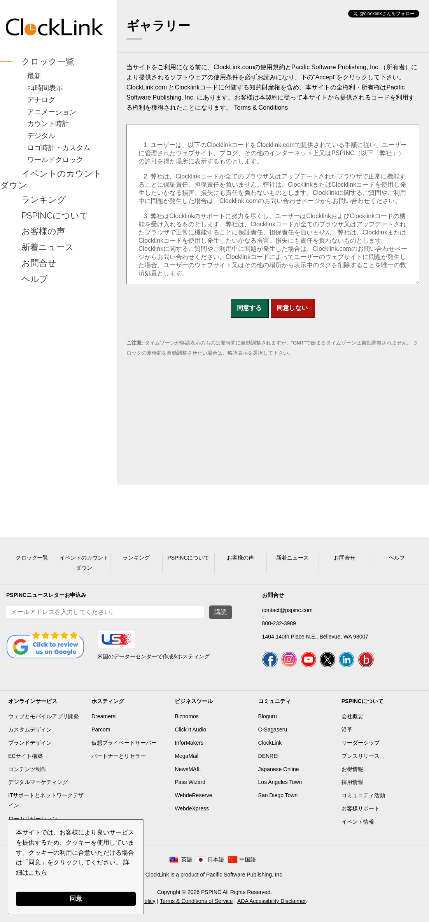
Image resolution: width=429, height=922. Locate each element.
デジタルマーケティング (38, 782)
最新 (34, 76)
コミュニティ (274, 701)
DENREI (268, 756)
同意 (76, 898)
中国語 (248, 859)
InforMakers (189, 743)
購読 (220, 612)
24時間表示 (45, 88)
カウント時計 (48, 123)
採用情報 (352, 782)
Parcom (100, 729)
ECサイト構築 (25, 756)
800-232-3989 (279, 623)
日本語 (216, 859)
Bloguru (267, 716)
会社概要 (352, 716)
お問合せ (38, 263)
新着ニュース (47, 247)
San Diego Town (278, 795)
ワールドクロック (55, 160)
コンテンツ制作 (27, 769)
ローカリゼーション (32, 818)
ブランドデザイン (30, 743)
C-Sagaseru (272, 729)
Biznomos (186, 716)
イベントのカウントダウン (51, 179)
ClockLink (270, 743)
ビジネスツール (194, 701)
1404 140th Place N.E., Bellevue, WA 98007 (315, 636)
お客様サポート (360, 808)
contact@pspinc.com (287, 610)
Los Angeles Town (280, 782)
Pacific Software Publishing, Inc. (245, 874)
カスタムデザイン (30, 729)
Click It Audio (190, 729)
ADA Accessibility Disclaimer (271, 901)
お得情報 (352, 769)
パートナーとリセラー (118, 756)
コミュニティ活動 (363, 795)
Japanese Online (278, 769)
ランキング (43, 199)
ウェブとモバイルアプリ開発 (43, 716)
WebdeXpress (192, 808)
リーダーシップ (360, 743)
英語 (186, 859)
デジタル (41, 135)
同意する (249, 307)
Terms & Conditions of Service (196, 901)
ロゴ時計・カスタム (58, 147)
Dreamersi (104, 716)
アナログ (41, 100)
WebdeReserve (193, 795)
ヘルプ (34, 279)
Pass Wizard (190, 782)
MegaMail (186, 756)
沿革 (346, 729)
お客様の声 (43, 231)
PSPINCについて (54, 215)
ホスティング (107, 701)
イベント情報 (357, 822)
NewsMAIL (188, 769)
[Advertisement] (54, 408)
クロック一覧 (47, 61)
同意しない (292, 307)
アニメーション (51, 112)
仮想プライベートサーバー (124, 743)
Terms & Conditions (261, 107)
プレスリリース (360, 756)
